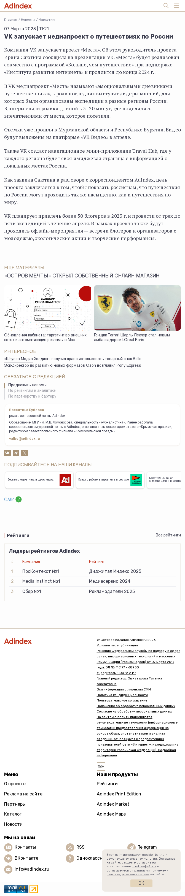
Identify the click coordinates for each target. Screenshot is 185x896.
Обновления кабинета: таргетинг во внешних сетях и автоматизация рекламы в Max (45, 338)
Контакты (25, 847)
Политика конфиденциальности (122, 695)
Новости (28, 19)
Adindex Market (113, 804)
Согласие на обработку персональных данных (134, 711)
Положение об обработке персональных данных (136, 706)
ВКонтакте (26, 858)
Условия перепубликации (117, 645)
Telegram (147, 847)
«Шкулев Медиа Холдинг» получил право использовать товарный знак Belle (72, 359)
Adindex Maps (111, 814)
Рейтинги (107, 783)
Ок (141, 883)
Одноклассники (93, 858)
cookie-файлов (144, 866)
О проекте (15, 783)
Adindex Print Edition (119, 794)
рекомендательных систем (127, 874)
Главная (10, 19)
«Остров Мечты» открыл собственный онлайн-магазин (81, 276)
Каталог (13, 814)
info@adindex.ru (32, 869)
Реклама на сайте (23, 794)
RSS (80, 847)
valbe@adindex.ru (24, 439)
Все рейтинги (168, 535)
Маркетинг (47, 19)
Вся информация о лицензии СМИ (124, 689)
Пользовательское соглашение (122, 700)
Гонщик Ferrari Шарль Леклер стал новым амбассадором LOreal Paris (132, 338)
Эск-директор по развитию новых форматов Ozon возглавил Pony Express (72, 366)
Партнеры (15, 804)
